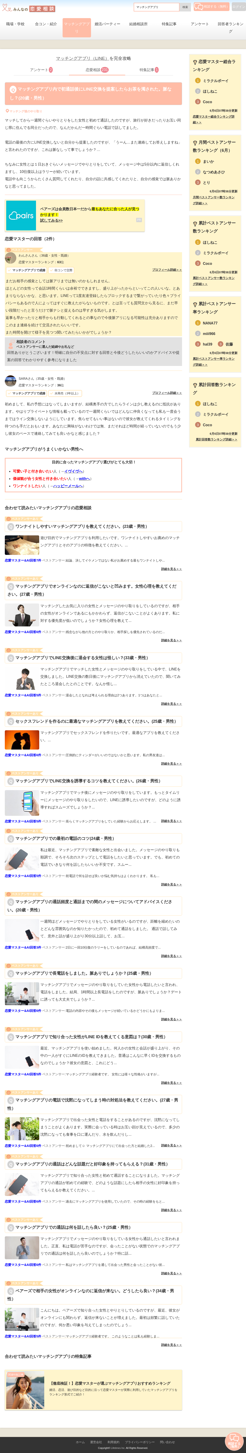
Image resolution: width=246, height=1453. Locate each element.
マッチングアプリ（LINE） (82, 58)
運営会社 (96, 1437)
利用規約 (113, 1437)
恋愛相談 (97, 70)
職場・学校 (15, 24)
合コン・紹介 (46, 24)
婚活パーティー (107, 24)
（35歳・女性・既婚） (42, 376)
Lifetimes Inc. (118, 1443)
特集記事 (169, 24)
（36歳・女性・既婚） (44, 253)
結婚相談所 (138, 24)
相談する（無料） (211, 6)
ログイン (238, 6)
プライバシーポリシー (140, 1437)
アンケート (200, 24)
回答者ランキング (230, 27)
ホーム (80, 1437)
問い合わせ (167, 1437)
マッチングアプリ (77, 27)
